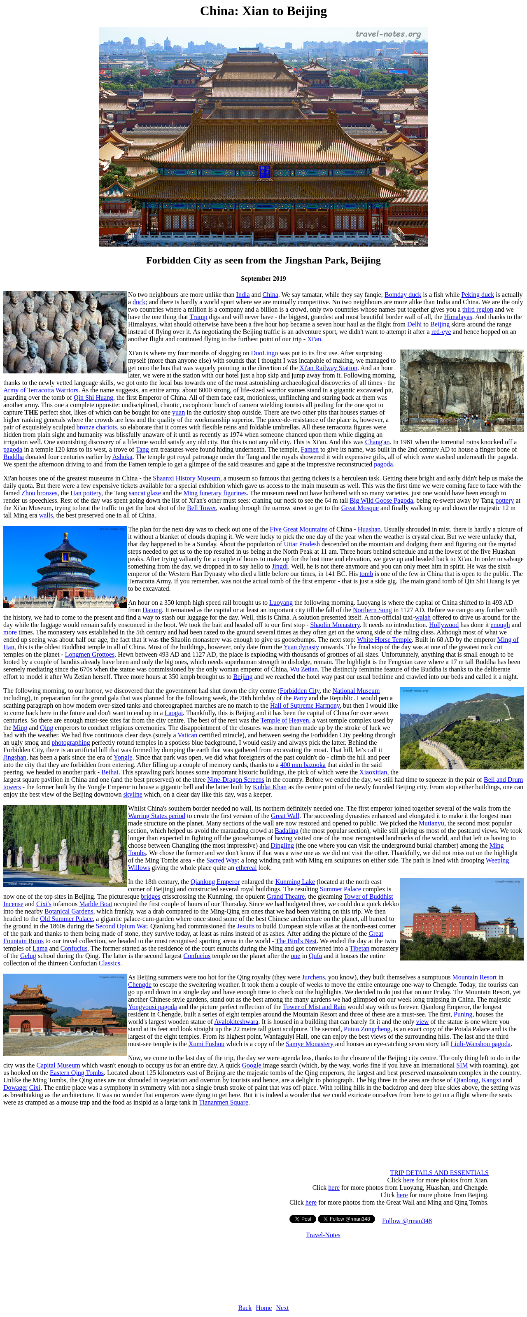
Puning (463, 1014)
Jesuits (246, 926)
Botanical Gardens (68, 911)
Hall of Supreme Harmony (305, 705)
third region (477, 309)
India (243, 294)
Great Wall (285, 815)
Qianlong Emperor (215, 881)
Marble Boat (95, 903)
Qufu (315, 955)
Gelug (28, 955)
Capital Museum (58, 1065)
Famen (310, 449)
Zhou (28, 493)
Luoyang (281, 602)
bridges (150, 896)
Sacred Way (222, 860)
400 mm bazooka (303, 764)
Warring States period (156, 815)
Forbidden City (299, 690)
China (270, 294)
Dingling (282, 845)
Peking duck (478, 294)
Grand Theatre (286, 896)
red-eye (441, 331)
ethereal (246, 867)
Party (300, 698)
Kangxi (491, 1080)
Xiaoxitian (373, 772)
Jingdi (280, 566)
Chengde (140, 984)
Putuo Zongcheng (367, 1029)
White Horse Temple (384, 639)
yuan (178, 412)
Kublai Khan (270, 786)
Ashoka (122, 456)
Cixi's (43, 903)
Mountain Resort (474, 977)
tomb (366, 573)
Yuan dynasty (301, 646)
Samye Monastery (309, 1043)
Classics (109, 963)
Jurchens (313, 977)
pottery (92, 493)
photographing (70, 742)
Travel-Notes (323, 1234)
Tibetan (359, 948)
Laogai (174, 712)
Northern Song (372, 609)
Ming (190, 493)
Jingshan (14, 757)
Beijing (440, 324)
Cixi (35, 1087)
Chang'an (377, 441)
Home (264, 1307)
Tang (142, 449)
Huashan (369, 529)
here (409, 1180)
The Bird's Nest (296, 940)
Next (282, 1307)
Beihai (110, 772)
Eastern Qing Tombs (77, 1072)
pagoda (12, 449)
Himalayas (458, 316)
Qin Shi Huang (93, 397)
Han (76, 493)
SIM (462, 1065)
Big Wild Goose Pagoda (381, 500)
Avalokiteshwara (236, 1021)
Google (252, 1065)
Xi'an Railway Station (328, 367)
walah (423, 617)
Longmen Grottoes (89, 654)
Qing (46, 727)
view (422, 1021)
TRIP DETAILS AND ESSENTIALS (439, 1172)
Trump (198, 316)
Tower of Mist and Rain (314, 1006)
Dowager (15, 1087)
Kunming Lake (295, 881)
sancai (137, 493)
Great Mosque (360, 507)
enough (500, 624)
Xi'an (314, 339)
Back (245, 1307)
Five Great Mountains (298, 529)
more (10, 632)
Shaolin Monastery (334, 624)
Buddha (13, 456)
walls (46, 515)
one (295, 955)
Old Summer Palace (66, 918)
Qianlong (466, 1080)
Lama (40, 948)
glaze (154, 493)
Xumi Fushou (207, 1043)
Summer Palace (340, 889)
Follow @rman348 (407, 1220)
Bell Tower (201, 507)
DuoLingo (264, 353)
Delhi (414, 324)
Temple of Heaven (285, 720)
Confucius (74, 948)
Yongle (123, 757)
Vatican (187, 735)
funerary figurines (223, 493)
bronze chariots (97, 427)
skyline (133, 794)
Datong (152, 609)
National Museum (356, 690)
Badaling (286, 830)
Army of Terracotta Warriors (40, 390)
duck (139, 301)
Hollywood (444, 624)
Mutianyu (431, 823)
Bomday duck (403, 294)
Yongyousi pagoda (152, 1006)
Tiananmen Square (223, 1102)
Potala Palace (472, 1029)
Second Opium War (121, 926)
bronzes (47, 493)
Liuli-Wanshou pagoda (480, 1043)
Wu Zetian (303, 669)
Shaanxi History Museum (186, 478)
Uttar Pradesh (302, 544)
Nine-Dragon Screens (236, 779)
